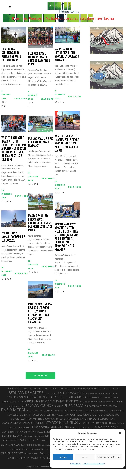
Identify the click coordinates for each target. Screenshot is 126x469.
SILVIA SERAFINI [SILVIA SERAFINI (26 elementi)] (26, 445)
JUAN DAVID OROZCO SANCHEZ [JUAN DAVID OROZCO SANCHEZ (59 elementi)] (22, 422)
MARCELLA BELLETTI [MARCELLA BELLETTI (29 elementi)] (43, 432)
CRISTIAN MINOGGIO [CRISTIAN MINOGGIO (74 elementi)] (40, 401)
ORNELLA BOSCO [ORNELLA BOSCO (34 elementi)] (9, 441)
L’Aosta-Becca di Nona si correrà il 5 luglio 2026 (13, 236)
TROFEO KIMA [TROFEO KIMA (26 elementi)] (50, 449)
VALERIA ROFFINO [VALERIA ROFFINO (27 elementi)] (32, 453)
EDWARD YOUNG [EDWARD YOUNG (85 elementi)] (38, 405)
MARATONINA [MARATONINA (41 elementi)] (27, 431)
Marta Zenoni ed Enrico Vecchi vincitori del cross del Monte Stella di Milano (40, 223)
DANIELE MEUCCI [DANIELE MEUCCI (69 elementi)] (67, 401)
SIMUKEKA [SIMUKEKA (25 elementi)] (37, 445)
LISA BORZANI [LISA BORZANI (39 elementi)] (88, 423)
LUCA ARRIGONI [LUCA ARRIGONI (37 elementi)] (103, 423)
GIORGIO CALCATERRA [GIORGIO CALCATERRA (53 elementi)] (105, 414)
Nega (84, 457)
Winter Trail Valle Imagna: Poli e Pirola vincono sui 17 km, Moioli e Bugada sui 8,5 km (67, 143)
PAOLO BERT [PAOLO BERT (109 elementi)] (29, 440)
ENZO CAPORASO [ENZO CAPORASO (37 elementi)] (108, 406)
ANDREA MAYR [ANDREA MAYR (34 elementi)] (41, 389)
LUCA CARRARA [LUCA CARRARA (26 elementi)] (118, 423)
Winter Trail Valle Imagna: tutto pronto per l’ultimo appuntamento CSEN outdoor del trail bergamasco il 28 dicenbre (13, 148)
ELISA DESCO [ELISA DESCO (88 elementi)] (74, 406)
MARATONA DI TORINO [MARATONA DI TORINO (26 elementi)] (10, 432)
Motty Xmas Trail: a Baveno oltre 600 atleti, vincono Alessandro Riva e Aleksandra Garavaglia (40, 313)
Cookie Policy (75, 463)
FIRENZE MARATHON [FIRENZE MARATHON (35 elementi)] (115, 410)
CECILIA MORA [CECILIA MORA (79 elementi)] (76, 397)
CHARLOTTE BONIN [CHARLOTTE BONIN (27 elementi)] (110, 398)
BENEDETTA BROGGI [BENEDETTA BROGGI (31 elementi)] (110, 389)
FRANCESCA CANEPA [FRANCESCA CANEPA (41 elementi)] (17, 414)
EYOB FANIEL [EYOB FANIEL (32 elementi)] (48, 411)
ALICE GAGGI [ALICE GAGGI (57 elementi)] (14, 388)
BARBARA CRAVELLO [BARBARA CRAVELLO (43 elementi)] (89, 388)
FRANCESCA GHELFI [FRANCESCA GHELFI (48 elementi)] (40, 414)
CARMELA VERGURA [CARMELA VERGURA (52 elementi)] (19, 397)
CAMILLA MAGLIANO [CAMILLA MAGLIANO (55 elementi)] (70, 392)
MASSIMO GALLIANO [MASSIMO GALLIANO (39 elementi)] (33, 436)
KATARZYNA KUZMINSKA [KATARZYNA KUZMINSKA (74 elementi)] (62, 422)
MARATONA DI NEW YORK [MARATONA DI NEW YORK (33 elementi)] (81, 427)
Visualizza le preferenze (109, 457)
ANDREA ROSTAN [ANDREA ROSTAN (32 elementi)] (56, 389)
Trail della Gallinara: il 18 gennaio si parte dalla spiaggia (11, 55)
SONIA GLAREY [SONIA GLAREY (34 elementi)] (48, 445)
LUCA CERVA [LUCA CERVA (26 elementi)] (11, 427)
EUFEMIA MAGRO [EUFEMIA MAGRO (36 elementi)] (34, 410)
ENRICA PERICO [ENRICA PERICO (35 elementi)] (92, 406)
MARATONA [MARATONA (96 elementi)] (59, 427)
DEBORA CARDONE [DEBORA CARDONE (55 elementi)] (111, 401)
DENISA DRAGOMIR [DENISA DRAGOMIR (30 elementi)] (16, 406)
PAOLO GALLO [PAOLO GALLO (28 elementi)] (47, 441)
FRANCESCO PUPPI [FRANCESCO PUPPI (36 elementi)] (60, 415)
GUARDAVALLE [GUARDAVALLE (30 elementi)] (73, 419)
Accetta (63, 457)
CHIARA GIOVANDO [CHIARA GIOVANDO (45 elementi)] (13, 401)
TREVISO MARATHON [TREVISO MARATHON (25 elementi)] (36, 449)
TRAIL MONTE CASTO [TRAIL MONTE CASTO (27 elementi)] (19, 449)
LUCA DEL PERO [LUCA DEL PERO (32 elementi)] (24, 427)
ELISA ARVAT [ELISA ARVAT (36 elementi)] (57, 406)
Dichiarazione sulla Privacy (94, 463)
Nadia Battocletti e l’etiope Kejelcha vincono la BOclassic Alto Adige (67, 55)
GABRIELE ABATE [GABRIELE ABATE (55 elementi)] (80, 414)
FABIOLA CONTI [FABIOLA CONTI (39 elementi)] (76, 410)
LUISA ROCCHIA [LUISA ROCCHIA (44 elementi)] (40, 427)
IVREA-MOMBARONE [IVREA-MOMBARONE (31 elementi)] (105, 419)
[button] (120, 433)
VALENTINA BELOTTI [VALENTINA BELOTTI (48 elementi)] (12, 453)
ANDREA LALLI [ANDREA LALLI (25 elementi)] (28, 389)
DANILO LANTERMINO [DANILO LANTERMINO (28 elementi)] (89, 402)
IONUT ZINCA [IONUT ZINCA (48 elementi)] (88, 418)
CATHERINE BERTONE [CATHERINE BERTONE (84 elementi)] (48, 397)
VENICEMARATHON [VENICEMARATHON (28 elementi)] (34, 458)
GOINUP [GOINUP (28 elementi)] (63, 419)
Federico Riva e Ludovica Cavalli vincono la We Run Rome (39, 59)
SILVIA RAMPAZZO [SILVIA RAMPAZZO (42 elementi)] (10, 444)
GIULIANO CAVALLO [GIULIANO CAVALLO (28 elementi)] (51, 419)
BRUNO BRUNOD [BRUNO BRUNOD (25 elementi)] (51, 393)
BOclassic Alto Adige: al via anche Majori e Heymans (40, 142)
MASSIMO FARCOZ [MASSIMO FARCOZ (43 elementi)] (12, 436)
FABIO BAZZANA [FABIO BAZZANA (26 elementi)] (61, 411)
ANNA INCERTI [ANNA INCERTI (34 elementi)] (71, 389)
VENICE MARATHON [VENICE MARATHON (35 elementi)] (17, 458)
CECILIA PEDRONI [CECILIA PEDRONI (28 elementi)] (95, 398)
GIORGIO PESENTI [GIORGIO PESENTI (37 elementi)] (19, 419)
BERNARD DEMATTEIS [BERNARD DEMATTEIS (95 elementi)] (26, 392)
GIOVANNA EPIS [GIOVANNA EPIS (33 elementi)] (35, 419)
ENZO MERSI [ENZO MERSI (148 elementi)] (13, 410)
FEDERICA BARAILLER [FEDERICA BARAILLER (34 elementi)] (95, 411)
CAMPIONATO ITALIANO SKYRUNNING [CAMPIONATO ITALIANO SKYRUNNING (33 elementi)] (101, 393)
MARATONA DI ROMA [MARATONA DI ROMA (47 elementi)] (106, 427)
